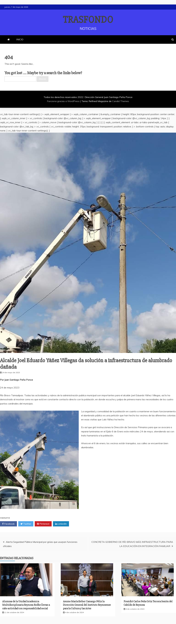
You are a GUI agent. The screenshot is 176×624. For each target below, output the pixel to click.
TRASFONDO (88, 20)
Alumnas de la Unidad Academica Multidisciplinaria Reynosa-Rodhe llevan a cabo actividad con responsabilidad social (26, 605)
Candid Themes (120, 101)
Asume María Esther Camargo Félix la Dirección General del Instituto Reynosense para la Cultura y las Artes (87, 605)
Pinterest (43, 523)
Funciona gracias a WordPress (63, 101)
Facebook (8, 523)
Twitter (26, 523)
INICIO (19, 39)
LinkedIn (61, 523)
